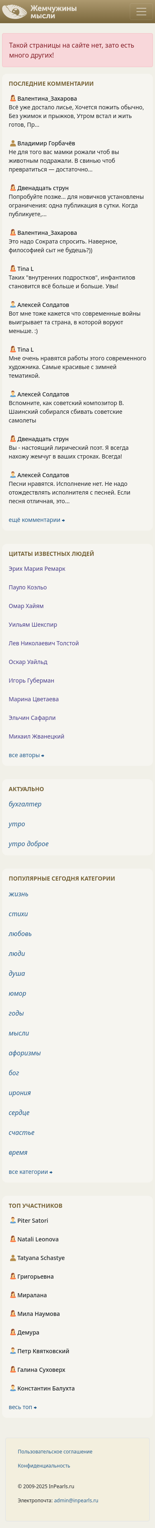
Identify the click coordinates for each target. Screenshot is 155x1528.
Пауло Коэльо (28, 587)
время (18, 1152)
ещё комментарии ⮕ (37, 520)
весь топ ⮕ (23, 1407)
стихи (18, 913)
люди (17, 953)
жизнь (19, 893)
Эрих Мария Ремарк (37, 568)
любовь (20, 933)
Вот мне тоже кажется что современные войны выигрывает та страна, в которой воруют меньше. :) (75, 322)
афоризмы (25, 1052)
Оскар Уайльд (28, 662)
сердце (19, 1112)
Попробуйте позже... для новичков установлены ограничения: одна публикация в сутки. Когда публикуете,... (76, 205)
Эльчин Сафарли (32, 718)
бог (14, 1072)
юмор (17, 993)
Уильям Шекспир (33, 624)
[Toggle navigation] (141, 11)
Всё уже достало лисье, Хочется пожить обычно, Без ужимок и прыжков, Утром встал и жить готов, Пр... (76, 115)
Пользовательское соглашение (55, 1451)
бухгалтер (25, 804)
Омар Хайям (26, 606)
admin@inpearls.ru (76, 1500)
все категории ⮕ (30, 1172)
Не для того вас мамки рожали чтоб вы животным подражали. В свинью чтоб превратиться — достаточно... (64, 160)
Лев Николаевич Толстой (44, 643)
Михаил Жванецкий (36, 736)
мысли (19, 1033)
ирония (20, 1092)
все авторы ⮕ (26, 755)
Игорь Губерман (31, 680)
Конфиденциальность (44, 1465)
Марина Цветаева (34, 699)
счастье (21, 1132)
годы (16, 1013)
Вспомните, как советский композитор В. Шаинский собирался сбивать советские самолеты (66, 411)
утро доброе (29, 843)
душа (17, 973)
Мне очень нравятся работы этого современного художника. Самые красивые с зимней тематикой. (77, 366)
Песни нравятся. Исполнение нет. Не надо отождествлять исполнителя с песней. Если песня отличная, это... (69, 492)
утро (17, 823)
